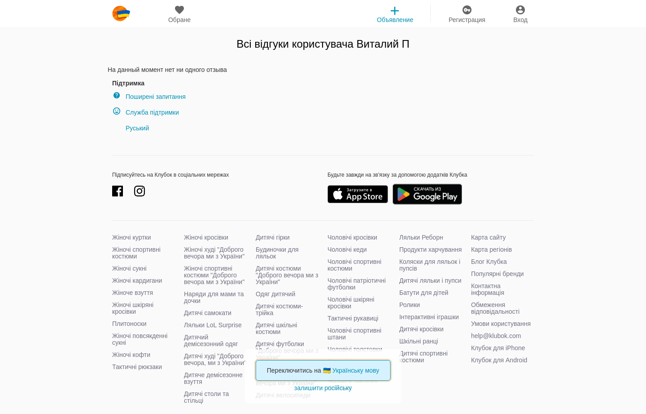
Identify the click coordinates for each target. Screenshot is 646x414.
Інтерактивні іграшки (429, 317)
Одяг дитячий (275, 294)
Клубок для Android (499, 360)
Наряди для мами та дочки (214, 297)
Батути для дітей (423, 292)
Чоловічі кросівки (352, 237)
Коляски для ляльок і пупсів (429, 265)
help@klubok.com (496, 335)
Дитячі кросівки (421, 329)
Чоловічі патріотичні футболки (356, 284)
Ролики (409, 304)
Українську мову (356, 370)
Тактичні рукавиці (352, 318)
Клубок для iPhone (498, 348)
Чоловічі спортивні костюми (354, 265)
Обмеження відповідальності (495, 308)
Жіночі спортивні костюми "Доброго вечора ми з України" (214, 275)
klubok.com (121, 13)
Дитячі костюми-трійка (279, 309)
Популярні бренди (497, 273)
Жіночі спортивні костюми (136, 253)
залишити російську (323, 388)
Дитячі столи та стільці (206, 397)
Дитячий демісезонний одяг (211, 340)
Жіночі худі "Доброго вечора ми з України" (214, 253)
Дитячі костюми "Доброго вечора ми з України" (287, 275)
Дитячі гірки (273, 237)
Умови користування (501, 323)
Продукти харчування (430, 249)
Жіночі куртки (131, 237)
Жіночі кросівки (206, 237)
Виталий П (383, 44)
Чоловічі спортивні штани (354, 334)
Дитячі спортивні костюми (423, 357)
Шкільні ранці (418, 341)
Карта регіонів (491, 249)
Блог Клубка (489, 261)
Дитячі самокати (207, 312)
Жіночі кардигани (137, 280)
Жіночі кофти (131, 354)
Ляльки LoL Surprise (213, 325)
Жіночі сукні (129, 268)
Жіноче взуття (132, 292)
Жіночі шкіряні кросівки (132, 308)
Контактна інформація (487, 289)
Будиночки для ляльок (277, 253)
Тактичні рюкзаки (137, 366)
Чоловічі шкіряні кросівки (350, 303)
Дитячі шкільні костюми (276, 328)
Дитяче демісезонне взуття (213, 378)
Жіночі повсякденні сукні (139, 339)
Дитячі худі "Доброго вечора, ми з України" (215, 359)
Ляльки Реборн (421, 237)
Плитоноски (129, 323)
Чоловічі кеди (347, 249)
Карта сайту (488, 237)
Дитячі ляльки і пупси (430, 280)
